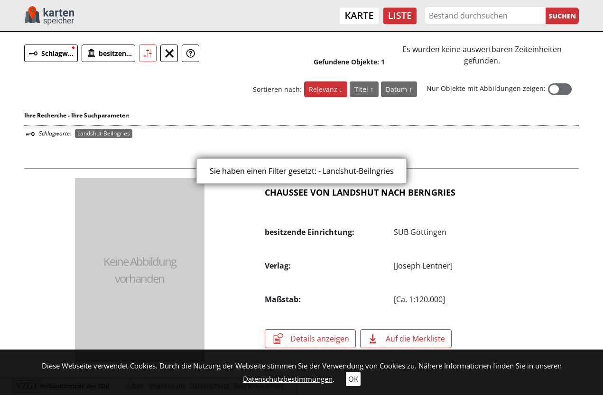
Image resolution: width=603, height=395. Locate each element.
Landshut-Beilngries (103, 133)
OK (353, 379)
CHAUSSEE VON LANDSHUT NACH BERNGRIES (360, 192)
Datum (397, 89)
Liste (400, 15)
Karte (358, 15)
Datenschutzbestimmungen (288, 379)
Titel (362, 89)
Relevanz (324, 89)
